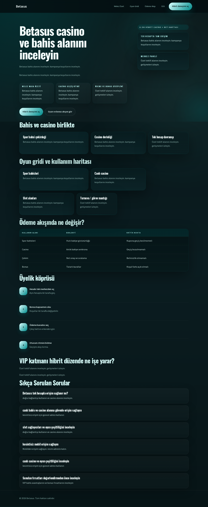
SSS (163, 6)
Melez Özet (119, 6)
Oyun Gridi (134, 6)
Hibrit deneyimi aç (180, 6)
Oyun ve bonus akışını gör (61, 111)
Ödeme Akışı (150, 6)
